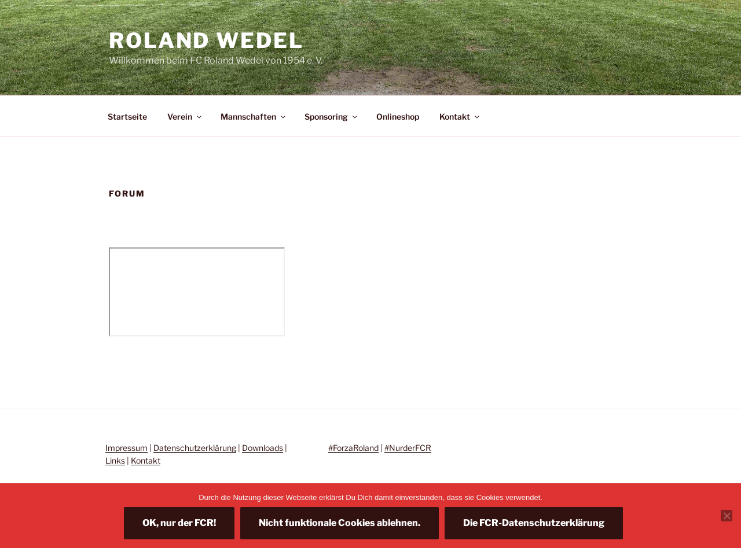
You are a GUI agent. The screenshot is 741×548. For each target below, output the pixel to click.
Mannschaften (254, 116)
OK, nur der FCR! (179, 522)
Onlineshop (397, 116)
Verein (185, 116)
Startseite (127, 116)
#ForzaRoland (353, 448)
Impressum (126, 448)
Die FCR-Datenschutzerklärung (533, 522)
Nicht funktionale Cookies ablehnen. (339, 522)
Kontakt (460, 116)
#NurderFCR (407, 448)
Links (115, 460)
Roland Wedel (206, 40)
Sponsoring (332, 116)
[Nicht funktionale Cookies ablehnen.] (726, 515)
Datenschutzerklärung (194, 448)
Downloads (262, 448)
